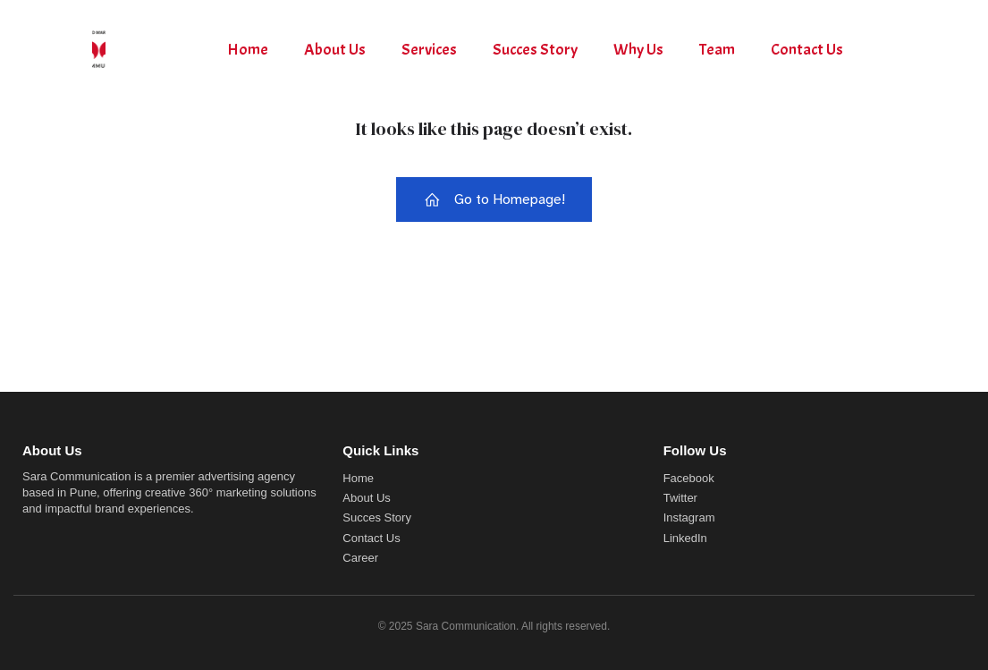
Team (717, 49)
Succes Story (535, 49)
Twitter (680, 498)
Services (429, 49)
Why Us (638, 49)
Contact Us (807, 49)
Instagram (689, 517)
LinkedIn (685, 538)
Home (247, 49)
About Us (335, 49)
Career (360, 557)
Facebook (688, 478)
